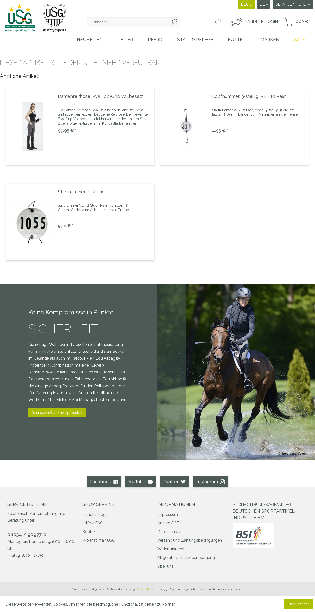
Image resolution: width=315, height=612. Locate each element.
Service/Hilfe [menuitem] (291, 4)
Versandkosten (147, 589)
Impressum (168, 514)
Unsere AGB (168, 523)
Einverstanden (298, 604)
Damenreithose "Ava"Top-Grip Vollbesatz (100, 96)
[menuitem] (133, 22)
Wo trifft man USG (98, 540)
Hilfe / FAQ (92, 523)
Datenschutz (169, 531)
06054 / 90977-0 (26, 534)
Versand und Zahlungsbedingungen (190, 540)
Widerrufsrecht (171, 549)
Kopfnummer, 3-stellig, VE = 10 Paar (249, 96)
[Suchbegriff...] (133, 22)
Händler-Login (95, 514)
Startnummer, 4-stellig (81, 191)
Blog (246, 4)
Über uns (165, 566)
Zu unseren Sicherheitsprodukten (57, 413)
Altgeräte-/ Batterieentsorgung (186, 557)
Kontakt (89, 531)
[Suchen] (174, 22)
